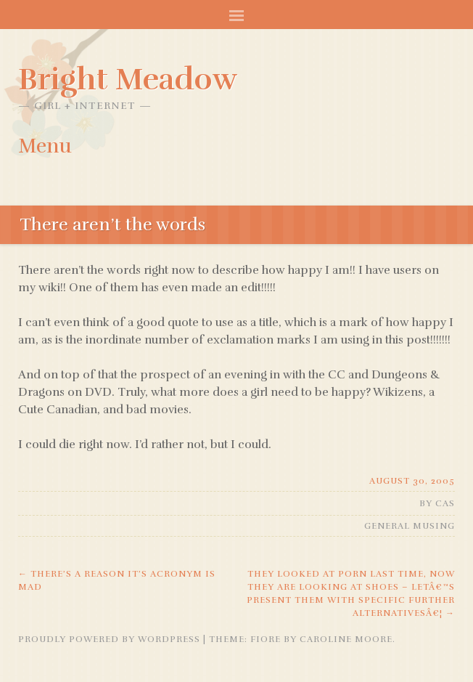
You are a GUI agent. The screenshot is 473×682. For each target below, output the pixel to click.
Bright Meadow (127, 79)
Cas (445, 503)
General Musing (409, 526)
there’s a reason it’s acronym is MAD (116, 580)
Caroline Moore (346, 639)
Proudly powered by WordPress (109, 639)
